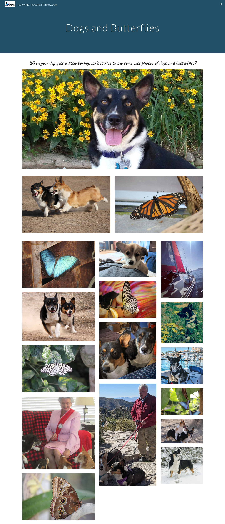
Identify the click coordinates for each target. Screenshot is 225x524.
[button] (221, 4)
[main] (112, 26)
